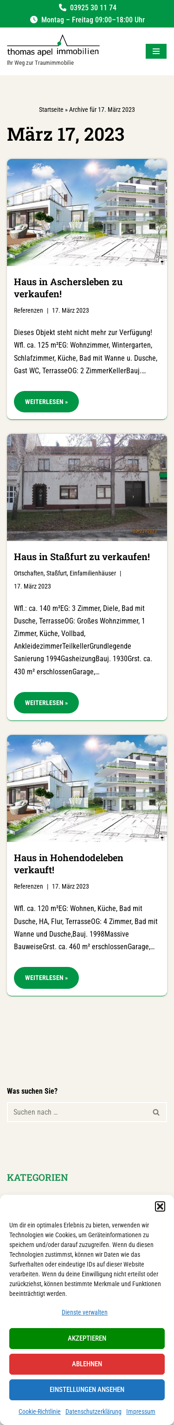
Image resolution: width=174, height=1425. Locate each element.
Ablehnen (87, 1364)
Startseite (51, 109)
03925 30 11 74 (93, 7)
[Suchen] (76, 1112)
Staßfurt (56, 573)
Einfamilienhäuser (93, 573)
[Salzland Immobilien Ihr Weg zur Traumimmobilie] (53, 51)
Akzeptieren (87, 1338)
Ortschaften (29, 573)
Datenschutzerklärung (93, 1411)
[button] (160, 1206)
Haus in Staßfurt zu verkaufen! (82, 556)
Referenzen (28, 311)
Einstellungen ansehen (87, 1389)
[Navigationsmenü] (156, 51)
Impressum (140, 1411)
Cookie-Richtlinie (40, 1411)
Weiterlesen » (41, 404)
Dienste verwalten (85, 1312)
